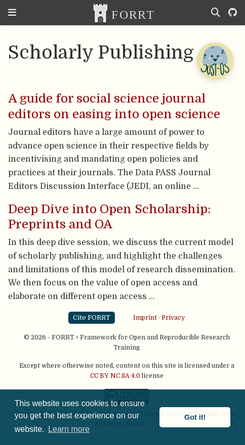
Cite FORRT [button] (91, 317)
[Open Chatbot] (214, 60)
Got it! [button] (195, 417)
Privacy (173, 317)
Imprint (145, 317)
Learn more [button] (69, 429)
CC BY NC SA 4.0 (115, 375)
